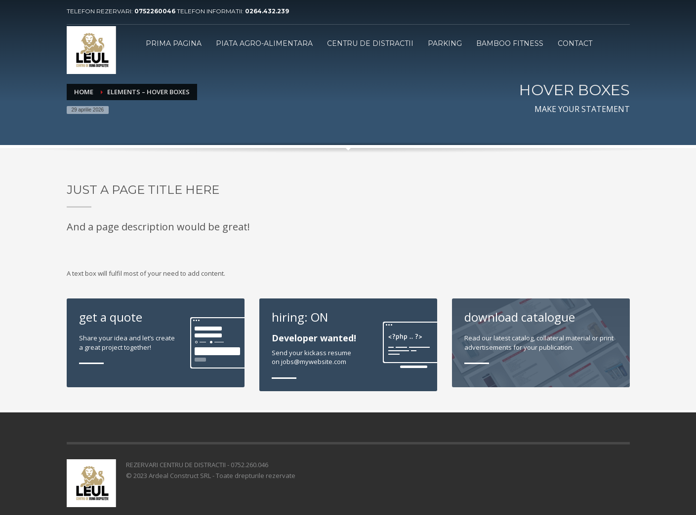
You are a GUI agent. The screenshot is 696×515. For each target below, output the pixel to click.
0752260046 (155, 11)
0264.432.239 (267, 11)
